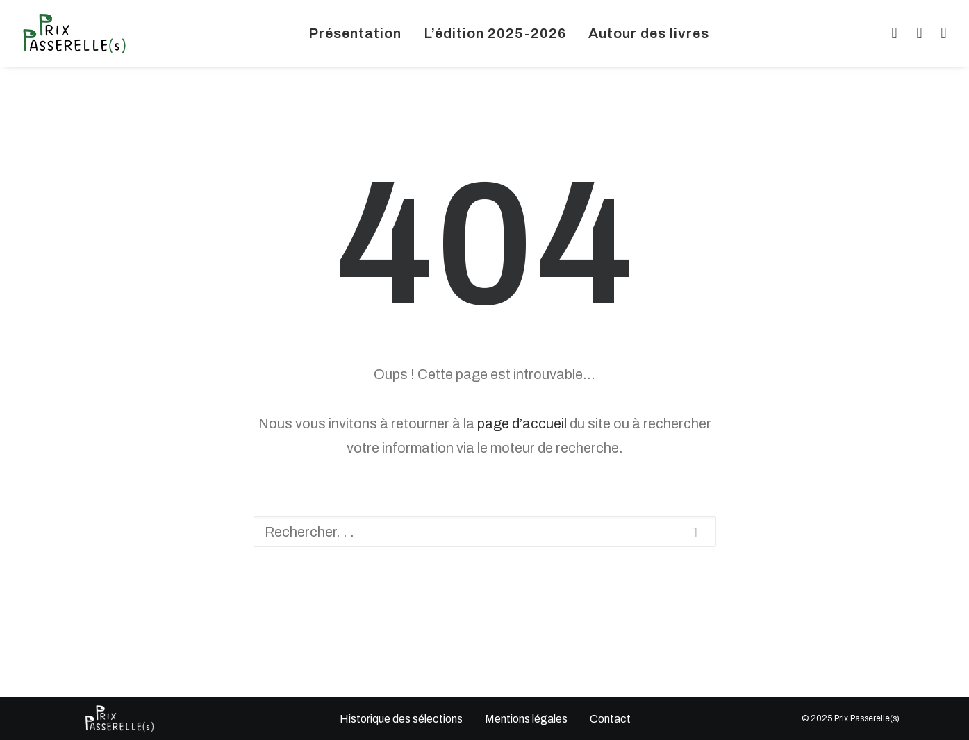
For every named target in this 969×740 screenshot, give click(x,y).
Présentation (354, 33)
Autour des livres (648, 33)
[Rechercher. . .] (485, 531)
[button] (892, 33)
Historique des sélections (400, 719)
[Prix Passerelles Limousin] (74, 33)
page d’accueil (522, 423)
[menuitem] (355, 33)
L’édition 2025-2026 (495, 33)
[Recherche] (485, 531)
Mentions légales (525, 719)
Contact (609, 719)
